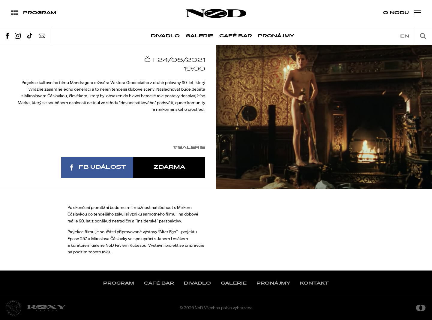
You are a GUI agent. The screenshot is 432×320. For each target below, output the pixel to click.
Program (118, 283)
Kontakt (314, 283)
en (404, 36)
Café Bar (235, 36)
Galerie (199, 36)
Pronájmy (276, 36)
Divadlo (165, 36)
